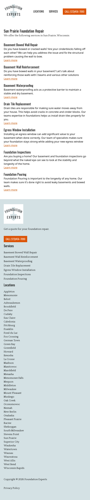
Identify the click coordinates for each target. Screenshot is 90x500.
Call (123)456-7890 (74, 11)
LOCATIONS (38, 11)
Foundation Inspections (17, 274)
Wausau (8, 453)
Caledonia (9, 321)
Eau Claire (9, 317)
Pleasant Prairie (12, 419)
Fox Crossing (11, 336)
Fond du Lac (11, 333)
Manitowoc (10, 366)
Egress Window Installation (19, 270)
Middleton (10, 385)
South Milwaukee (14, 430)
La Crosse (9, 359)
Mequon (8, 381)
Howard (8, 351)
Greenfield (10, 348)
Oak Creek (9, 400)
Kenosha (8, 355)
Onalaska (9, 415)
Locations (9, 285)
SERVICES (53, 11)
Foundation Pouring (15, 278)
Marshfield (10, 370)
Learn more (10, 60)
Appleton (9, 291)
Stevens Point (11, 434)
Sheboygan (10, 426)
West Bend (10, 464)
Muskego (9, 396)
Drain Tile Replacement (17, 265)
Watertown (10, 449)
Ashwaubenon (12, 302)
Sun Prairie (10, 438)
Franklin (8, 329)
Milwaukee (10, 389)
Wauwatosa (10, 456)
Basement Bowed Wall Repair (20, 252)
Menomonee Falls (13, 378)
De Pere (8, 310)
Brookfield (10, 306)
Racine (7, 423)
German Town (12, 340)
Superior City (11, 441)
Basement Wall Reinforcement (21, 256)
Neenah (8, 408)
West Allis (9, 460)
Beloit (7, 299)
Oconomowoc (12, 404)
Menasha (9, 374)
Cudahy (8, 314)
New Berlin (10, 411)
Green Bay (9, 344)
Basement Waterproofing (18, 261)
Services (9, 245)
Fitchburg (9, 325)
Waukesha (10, 445)
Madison (9, 363)
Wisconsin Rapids (14, 468)
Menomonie (10, 295)
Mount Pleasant (12, 393)
